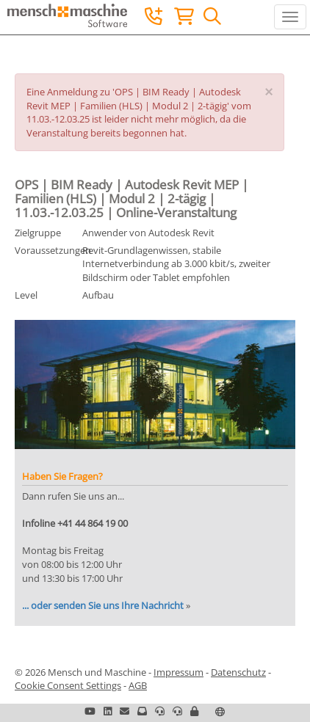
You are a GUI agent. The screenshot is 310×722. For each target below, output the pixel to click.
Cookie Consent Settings (68, 685)
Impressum (178, 672)
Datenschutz (238, 672)
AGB (138, 685)
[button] (194, 711)
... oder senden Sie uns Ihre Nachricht (103, 605)
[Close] (268, 92)
